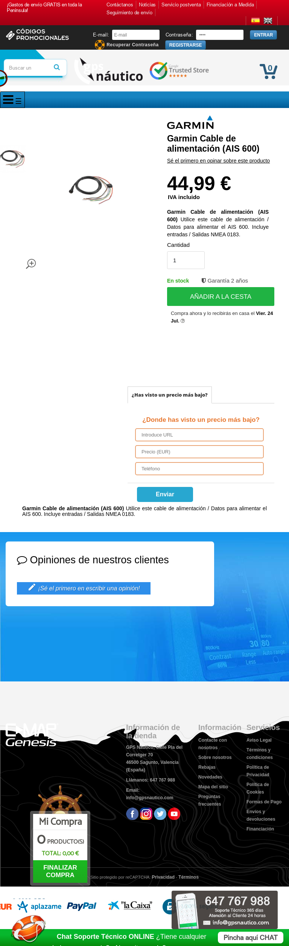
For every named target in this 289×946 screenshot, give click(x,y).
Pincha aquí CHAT (251, 937)
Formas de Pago (263, 802)
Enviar (165, 494)
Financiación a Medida (230, 5)
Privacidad (163, 877)
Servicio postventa (181, 5)
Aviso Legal (259, 740)
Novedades (210, 777)
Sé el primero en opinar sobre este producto (218, 161)
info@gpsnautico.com (149, 797)
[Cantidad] (186, 260)
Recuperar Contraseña (132, 45)
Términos (188, 877)
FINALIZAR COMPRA (60, 871)
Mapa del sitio (213, 786)
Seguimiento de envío (129, 12)
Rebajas (207, 767)
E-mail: (101, 35)
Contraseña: (179, 35)
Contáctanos (119, 5)
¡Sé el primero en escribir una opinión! (83, 588)
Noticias (147, 5)
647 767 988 (162, 780)
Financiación (260, 829)
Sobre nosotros (215, 757)
